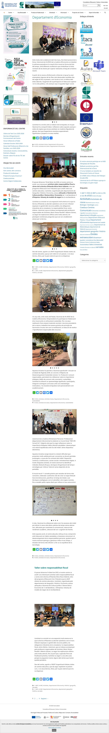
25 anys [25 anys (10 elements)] (98, 196)
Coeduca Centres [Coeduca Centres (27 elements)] (87, 207)
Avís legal (33, 712)
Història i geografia (70, 267)
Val (104, 5)
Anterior (34, 103)
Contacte (67, 712)
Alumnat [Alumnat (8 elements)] (88, 202)
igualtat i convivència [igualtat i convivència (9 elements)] (86, 240)
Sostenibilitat (36, 401)
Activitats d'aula (43, 144)
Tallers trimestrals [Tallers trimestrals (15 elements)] (95, 244)
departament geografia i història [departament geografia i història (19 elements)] (92, 231)
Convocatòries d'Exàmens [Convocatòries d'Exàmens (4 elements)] (91, 213)
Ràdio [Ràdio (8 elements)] (98, 242)
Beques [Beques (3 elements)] (97, 202)
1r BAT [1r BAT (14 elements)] (82, 193)
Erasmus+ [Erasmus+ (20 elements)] (97, 237)
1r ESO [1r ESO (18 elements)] (87, 193)
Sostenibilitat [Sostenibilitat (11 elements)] (84, 244)
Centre (12, 12)
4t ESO (36, 144)
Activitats (45, 267)
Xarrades (34, 269)
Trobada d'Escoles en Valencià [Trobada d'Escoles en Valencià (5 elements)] (87, 247)
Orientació (54, 12)
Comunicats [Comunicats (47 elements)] (85, 210)
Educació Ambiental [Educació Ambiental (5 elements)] (85, 234)
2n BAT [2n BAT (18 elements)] (93, 193)
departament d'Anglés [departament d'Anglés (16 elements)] (88, 215)
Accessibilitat (74, 712)
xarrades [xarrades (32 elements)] (100, 247)
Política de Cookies (53, 712)
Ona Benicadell (24, 12)
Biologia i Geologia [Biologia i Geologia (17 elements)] (87, 205)
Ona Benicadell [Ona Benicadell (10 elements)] (98, 240)
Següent (75, 103)
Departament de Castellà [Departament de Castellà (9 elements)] (97, 222)
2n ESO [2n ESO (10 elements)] (98, 193)
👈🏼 (4, 12)
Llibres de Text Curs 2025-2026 (13, 133)
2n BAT (40, 267)
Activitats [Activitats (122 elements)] (85, 199)
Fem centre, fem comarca (12, 171)
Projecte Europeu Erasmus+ (12, 176)
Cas (107, 5)
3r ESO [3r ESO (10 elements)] (82, 196)
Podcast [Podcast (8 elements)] (82, 242)
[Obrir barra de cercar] (105, 12)
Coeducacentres (8, 178)
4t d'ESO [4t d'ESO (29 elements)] (88, 195)
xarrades (39, 272)
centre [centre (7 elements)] (96, 205)
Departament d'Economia (55, 144)
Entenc (54, 730)
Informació (66, 12)
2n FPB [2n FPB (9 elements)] (103, 193)
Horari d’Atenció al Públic (11, 141)
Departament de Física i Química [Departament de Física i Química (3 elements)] (87, 225)
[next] (70, 615)
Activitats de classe (44, 146)
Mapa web (62, 712)
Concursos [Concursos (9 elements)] (95, 211)
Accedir (106, 8)
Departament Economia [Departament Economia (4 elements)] (91, 229)
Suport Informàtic (96, 12)
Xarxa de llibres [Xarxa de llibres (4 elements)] (83, 249)
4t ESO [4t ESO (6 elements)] (94, 196)
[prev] (38, 615)
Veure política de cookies (54, 727)
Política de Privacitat (42, 712)
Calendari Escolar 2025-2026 (13, 143)
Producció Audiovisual (39, 12)
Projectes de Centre (79, 12)
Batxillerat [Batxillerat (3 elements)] (93, 202)
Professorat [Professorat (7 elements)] (92, 242)
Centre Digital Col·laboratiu (12, 181)
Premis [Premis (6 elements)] (87, 242)
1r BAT (36, 267)
